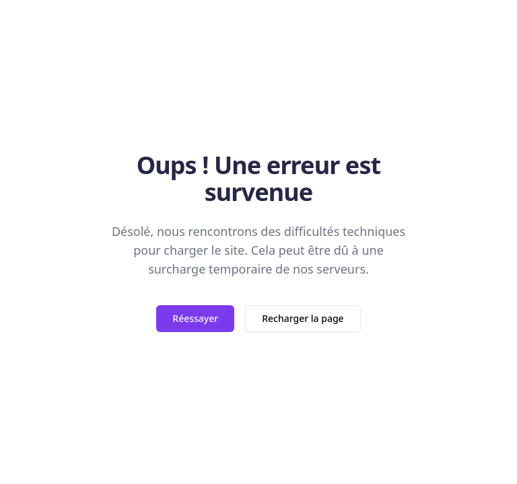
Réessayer (195, 318)
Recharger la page (302, 318)
